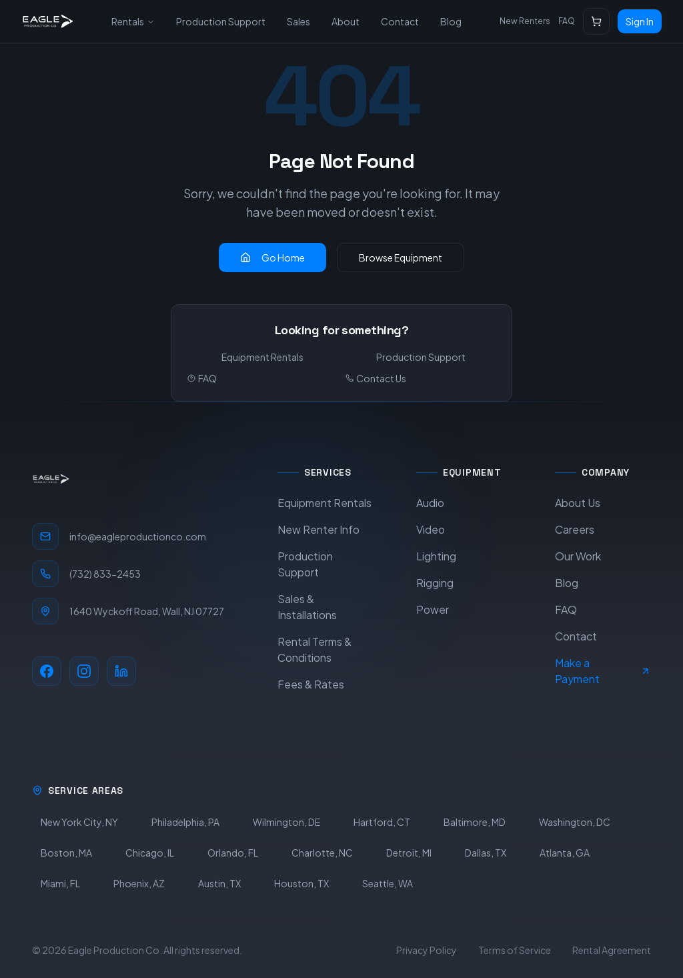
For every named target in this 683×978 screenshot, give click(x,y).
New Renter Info (318, 529)
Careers (574, 529)
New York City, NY (79, 822)
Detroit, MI (409, 853)
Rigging (435, 583)
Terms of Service (514, 950)
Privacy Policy (426, 950)
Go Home (272, 258)
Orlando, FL (232, 853)
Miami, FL (60, 883)
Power (432, 609)
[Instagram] (84, 671)
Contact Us (376, 378)
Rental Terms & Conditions (314, 649)
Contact (400, 21)
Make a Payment (603, 671)
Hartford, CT (382, 822)
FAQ (566, 21)
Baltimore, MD (475, 822)
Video (430, 529)
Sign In (640, 21)
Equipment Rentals (262, 357)
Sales (298, 21)
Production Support (220, 21)
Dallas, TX (485, 853)
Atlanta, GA (565, 853)
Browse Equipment (400, 258)
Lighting (436, 556)
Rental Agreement (611, 950)
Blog (451, 21)
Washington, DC (574, 822)
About (345, 21)
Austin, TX (219, 883)
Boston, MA (66, 853)
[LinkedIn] (121, 671)
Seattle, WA (387, 883)
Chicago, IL (149, 853)
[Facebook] (46, 671)
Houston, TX (301, 883)
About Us (577, 503)
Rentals (133, 21)
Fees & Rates (310, 684)
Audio (430, 503)
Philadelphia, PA (185, 822)
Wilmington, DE (286, 822)
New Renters (525, 21)
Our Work (578, 556)
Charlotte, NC (322, 853)
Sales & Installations (307, 607)
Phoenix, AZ (139, 883)
